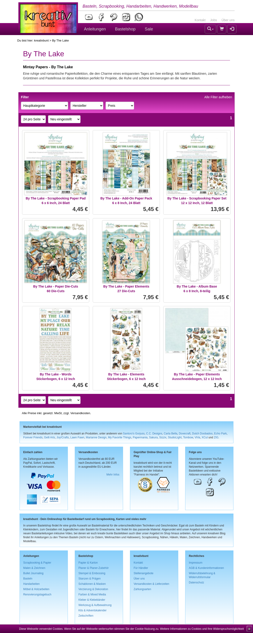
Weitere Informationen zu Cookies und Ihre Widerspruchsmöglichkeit (202, 628)
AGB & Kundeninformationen (206, 568)
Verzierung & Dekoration (93, 589)
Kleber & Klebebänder (91, 599)
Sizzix (162, 437)
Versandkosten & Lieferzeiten (151, 583)
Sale (149, 29)
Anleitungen (95, 29)
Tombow (188, 437)
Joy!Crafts (63, 437)
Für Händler (141, 568)
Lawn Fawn (77, 437)
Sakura (153, 437)
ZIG (216, 437)
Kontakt (200, 20)
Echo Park (220, 433)
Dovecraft (184, 433)
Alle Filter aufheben (218, 97)
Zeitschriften (85, 615)
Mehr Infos (112, 474)
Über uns (228, 20)
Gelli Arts (49, 437)
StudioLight (175, 437)
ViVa (197, 437)
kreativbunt (41, 40)
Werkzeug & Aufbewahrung (95, 605)
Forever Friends (33, 437)
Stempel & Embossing (91, 573)
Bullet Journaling (33, 573)
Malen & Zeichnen (34, 568)
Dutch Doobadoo (202, 433)
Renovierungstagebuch (37, 594)
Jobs (213, 20)
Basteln (27, 578)
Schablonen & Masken (92, 583)
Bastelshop (125, 29)
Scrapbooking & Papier (37, 562)
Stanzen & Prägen (89, 578)
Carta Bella (170, 433)
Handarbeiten (31, 583)
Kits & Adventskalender (92, 610)
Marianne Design (96, 437)
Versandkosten (80, 413)
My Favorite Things (119, 437)
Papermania (140, 437)
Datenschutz (196, 582)
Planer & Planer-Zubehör (93, 568)
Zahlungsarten (142, 589)
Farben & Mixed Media (92, 594)
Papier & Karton (88, 562)
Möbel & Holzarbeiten (36, 589)
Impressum (195, 562)
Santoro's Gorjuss (134, 433)
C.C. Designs (154, 433)
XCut (205, 437)
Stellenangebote (143, 573)
